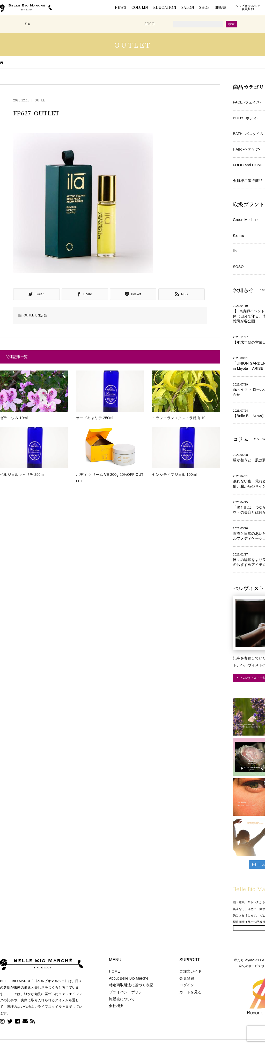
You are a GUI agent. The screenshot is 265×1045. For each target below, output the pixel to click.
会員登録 (186, 978)
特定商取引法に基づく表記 (131, 985)
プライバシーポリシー (127, 992)
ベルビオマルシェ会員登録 (247, 7)
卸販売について (122, 999)
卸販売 (220, 7)
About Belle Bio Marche (128, 978)
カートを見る (190, 992)
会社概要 (116, 1006)
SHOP (204, 7)
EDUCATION (164, 7)
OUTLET (40, 100)
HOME (114, 971)
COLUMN (139, 7)
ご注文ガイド (190, 971)
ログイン (186, 985)
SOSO (149, 23)
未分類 (42, 315)
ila (27, 23)
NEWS (120, 7)
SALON (187, 7)
